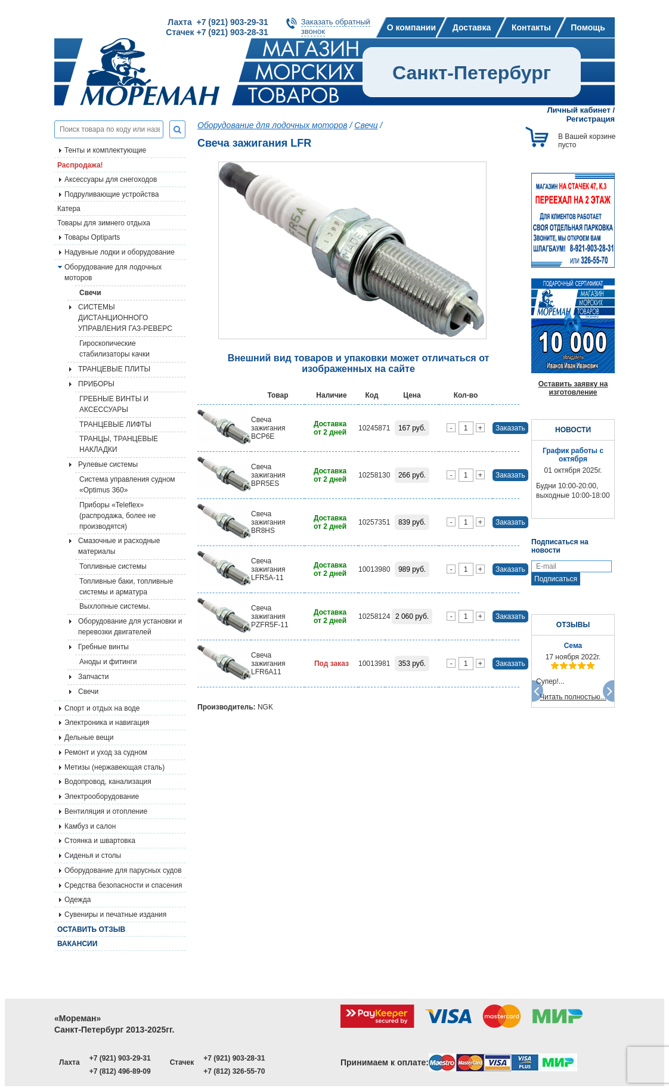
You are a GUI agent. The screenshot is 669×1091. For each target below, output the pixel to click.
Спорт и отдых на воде (102, 708)
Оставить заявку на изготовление (573, 388)
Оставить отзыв (91, 929)
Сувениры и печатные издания (115, 914)
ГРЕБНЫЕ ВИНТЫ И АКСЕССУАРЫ (113, 404)
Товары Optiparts (92, 237)
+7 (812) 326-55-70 (234, 1071)
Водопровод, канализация (107, 781)
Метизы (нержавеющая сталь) (114, 767)
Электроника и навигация (106, 722)
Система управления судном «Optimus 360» (127, 484)
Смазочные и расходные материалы (119, 546)
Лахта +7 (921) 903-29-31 (218, 22)
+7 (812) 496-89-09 (120, 1071)
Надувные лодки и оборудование (119, 252)
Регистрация (590, 118)
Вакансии (77, 944)
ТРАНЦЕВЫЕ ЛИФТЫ (115, 424)
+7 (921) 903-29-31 (120, 1058)
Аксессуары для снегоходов (110, 179)
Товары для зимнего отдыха (103, 223)
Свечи (90, 293)
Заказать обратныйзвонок (335, 26)
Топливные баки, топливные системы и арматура (126, 586)
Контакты (531, 27)
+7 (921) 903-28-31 (234, 1058)
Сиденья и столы (92, 855)
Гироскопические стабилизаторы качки (114, 348)
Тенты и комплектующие (105, 150)
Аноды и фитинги (108, 662)
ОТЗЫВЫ (573, 625)
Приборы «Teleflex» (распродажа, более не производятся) (117, 516)
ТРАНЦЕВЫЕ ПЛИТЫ (114, 369)
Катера (68, 208)
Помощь (588, 27)
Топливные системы (113, 566)
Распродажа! (80, 165)
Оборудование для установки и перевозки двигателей (130, 626)
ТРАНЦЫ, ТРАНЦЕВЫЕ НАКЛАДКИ (118, 444)
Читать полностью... (573, 697)
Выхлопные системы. (114, 606)
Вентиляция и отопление (105, 811)
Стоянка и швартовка (99, 840)
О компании (411, 27)
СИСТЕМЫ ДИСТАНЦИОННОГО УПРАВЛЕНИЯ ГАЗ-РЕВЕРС (125, 318)
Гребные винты (103, 647)
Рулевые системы (108, 464)
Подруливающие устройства (111, 194)
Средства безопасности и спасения (123, 885)
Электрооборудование (101, 796)
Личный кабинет (579, 110)
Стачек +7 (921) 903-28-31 (217, 32)
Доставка (472, 27)
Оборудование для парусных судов (123, 870)
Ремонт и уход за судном (105, 752)
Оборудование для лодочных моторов (113, 272)
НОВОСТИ (573, 430)
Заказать (510, 428)
